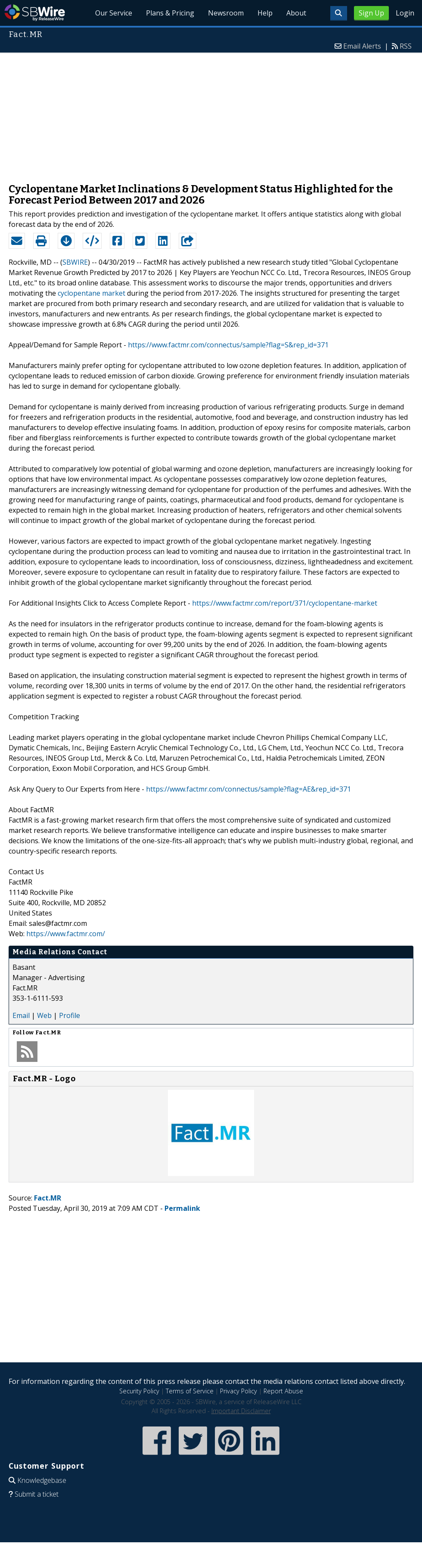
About (296, 13)
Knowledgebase (41, 1480)
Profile (69, 1015)
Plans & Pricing (170, 13)
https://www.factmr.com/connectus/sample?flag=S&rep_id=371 (228, 345)
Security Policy (139, 1391)
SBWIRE (75, 262)
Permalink (182, 1208)
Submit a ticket (37, 1494)
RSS (406, 46)
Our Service (113, 13)
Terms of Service (190, 1391)
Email (21, 1015)
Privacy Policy (238, 1391)
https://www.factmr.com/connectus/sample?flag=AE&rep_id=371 (248, 789)
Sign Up (371, 13)
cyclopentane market (91, 293)
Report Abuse (283, 1391)
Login (405, 13)
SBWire (34, 12)
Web (44, 1015)
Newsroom (226, 13)
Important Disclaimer (241, 1411)
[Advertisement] (211, 113)
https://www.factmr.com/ (65, 933)
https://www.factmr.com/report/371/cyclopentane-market (284, 603)
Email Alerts (362, 46)
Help (265, 13)
